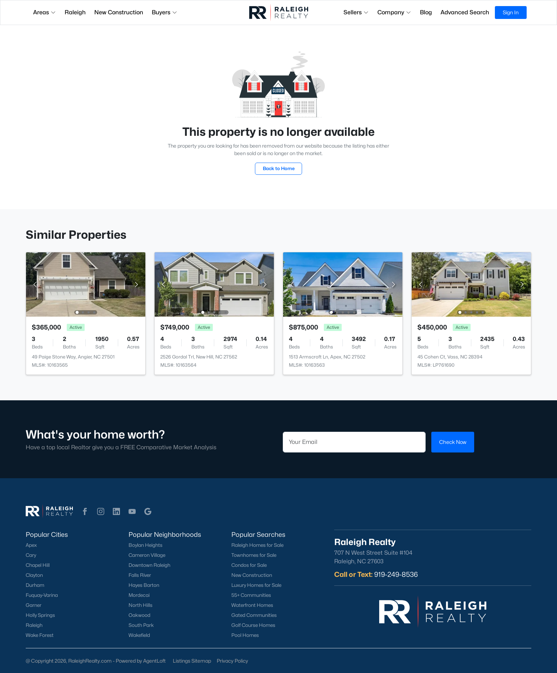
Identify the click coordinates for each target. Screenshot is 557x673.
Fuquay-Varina (42, 595)
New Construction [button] (118, 12)
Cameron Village (147, 555)
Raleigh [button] (75, 12)
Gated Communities (254, 615)
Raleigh (34, 625)
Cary (31, 555)
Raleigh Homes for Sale (257, 545)
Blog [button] (426, 12)
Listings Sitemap (192, 661)
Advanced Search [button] (465, 12)
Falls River (140, 575)
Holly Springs (40, 615)
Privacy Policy (232, 661)
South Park (141, 625)
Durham (35, 585)
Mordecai (139, 595)
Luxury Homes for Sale (256, 585)
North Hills (140, 605)
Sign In (511, 12)
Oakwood (139, 615)
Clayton (34, 575)
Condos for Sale (249, 565)
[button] (85, 511)
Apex (31, 545)
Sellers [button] (356, 12)
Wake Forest (40, 635)
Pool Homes (245, 635)
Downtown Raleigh (149, 565)
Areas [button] (44, 12)
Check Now (452, 442)
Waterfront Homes (252, 605)
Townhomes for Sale (253, 555)
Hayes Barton (144, 585)
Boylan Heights (145, 545)
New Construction (251, 575)
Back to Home (279, 168)
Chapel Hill (38, 565)
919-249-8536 (396, 574)
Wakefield (139, 635)
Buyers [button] (164, 12)
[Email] (354, 442)
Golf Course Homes (253, 625)
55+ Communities (251, 595)
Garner (33, 605)
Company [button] (394, 12)
